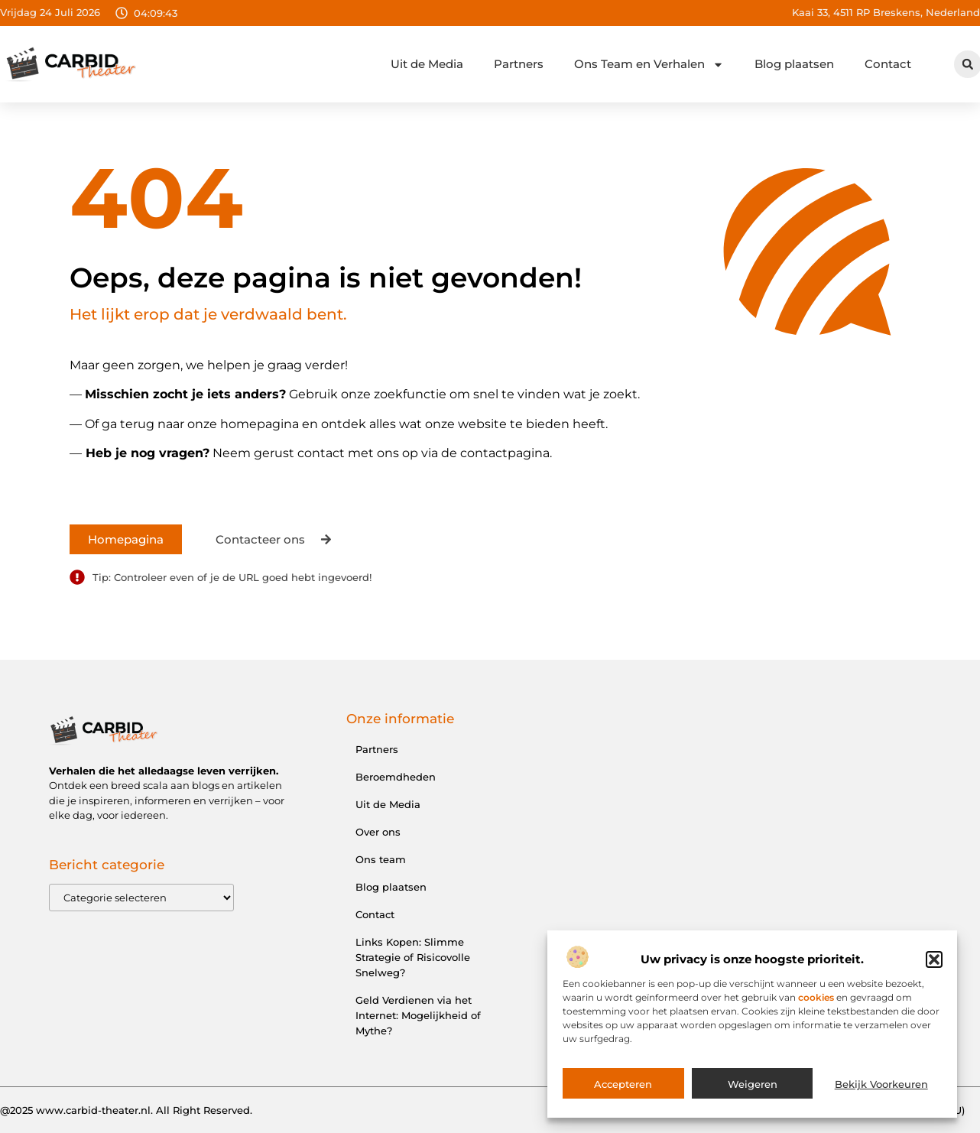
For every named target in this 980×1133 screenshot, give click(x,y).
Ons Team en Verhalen (649, 64)
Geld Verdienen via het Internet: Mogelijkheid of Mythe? (418, 1015)
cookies (816, 1000)
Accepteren (623, 1087)
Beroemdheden (395, 777)
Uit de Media (427, 64)
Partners (519, 64)
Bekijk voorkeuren (881, 1087)
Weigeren (752, 1087)
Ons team (380, 859)
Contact (888, 64)
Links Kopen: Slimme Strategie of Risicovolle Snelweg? (412, 957)
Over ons (378, 832)
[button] (934, 962)
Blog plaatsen (794, 64)
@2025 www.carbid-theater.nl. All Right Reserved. (126, 1110)
